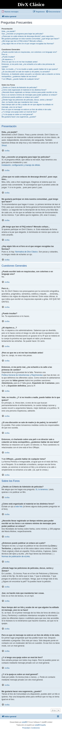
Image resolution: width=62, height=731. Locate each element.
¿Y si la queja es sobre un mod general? (17, 114)
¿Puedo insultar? (8, 57)
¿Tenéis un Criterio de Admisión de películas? (19, 87)
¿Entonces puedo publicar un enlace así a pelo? (20, 97)
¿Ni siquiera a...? (8, 59)
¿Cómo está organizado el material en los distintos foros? (24, 90)
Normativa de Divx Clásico (26, 252)
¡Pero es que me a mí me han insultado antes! (20, 62)
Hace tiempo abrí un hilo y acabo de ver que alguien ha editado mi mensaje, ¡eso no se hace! (27, 106)
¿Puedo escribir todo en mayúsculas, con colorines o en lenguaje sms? (29, 52)
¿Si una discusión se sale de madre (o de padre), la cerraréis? (26, 72)
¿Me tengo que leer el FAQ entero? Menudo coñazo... (23, 41)
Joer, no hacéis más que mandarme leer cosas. (20, 102)
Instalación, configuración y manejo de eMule (21, 165)
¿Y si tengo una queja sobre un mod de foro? (19, 112)
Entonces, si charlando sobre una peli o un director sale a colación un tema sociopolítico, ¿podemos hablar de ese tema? (31, 75)
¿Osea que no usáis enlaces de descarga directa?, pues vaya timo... (28, 36)
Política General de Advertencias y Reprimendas (22, 375)
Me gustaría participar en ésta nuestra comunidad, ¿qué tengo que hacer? (30, 39)
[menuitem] (10, 12)
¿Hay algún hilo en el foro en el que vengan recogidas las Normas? (28, 44)
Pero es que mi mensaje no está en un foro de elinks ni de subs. (26, 109)
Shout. (4, 145)
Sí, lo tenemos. (42, 489)
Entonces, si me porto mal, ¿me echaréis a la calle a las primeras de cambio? (28, 65)
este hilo (18, 506)
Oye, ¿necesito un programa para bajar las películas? (22, 34)
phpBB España (40, 725)
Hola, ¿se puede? (8, 31)
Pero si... (5, 54)
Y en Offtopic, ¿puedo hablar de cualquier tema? (20, 79)
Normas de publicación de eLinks (16, 556)
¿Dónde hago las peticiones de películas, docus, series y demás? (27, 100)
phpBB (24, 722)
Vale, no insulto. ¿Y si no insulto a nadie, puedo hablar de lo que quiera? (30, 69)
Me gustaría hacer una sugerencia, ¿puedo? (19, 117)
